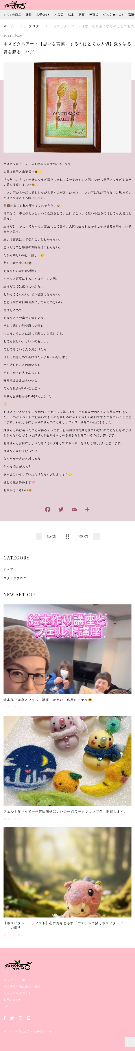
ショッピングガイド (17, 993)
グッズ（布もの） (113, 14)
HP (6, 1006)
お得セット (43, 14)
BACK (52, 536)
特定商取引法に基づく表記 (22, 986)
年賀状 (93, 14)
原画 (82, 14)
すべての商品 (12, 14)
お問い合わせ (13, 999)
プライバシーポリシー (19, 980)
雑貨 (29, 14)
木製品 (59, 14)
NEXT (83, 536)
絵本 (71, 14)
